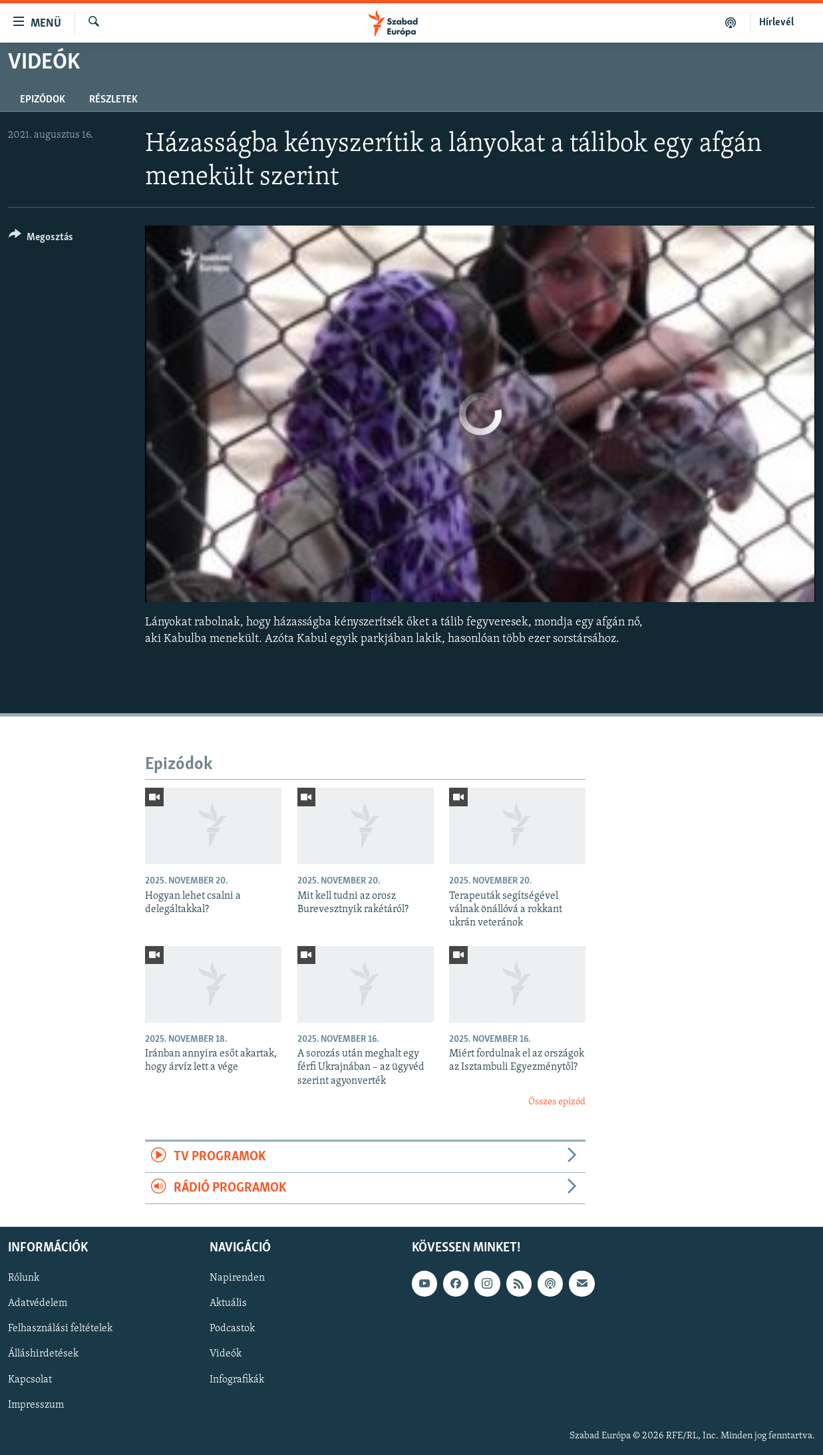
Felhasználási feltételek (60, 1329)
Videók (226, 1354)
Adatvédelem (37, 1304)
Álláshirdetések (43, 1354)
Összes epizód (556, 1102)
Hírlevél (776, 22)
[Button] (41, 239)
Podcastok (232, 1329)
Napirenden (237, 1278)
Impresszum (36, 1405)
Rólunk (23, 1278)
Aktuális (228, 1304)
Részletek (113, 99)
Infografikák (237, 1379)
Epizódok (42, 99)
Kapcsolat (30, 1379)
